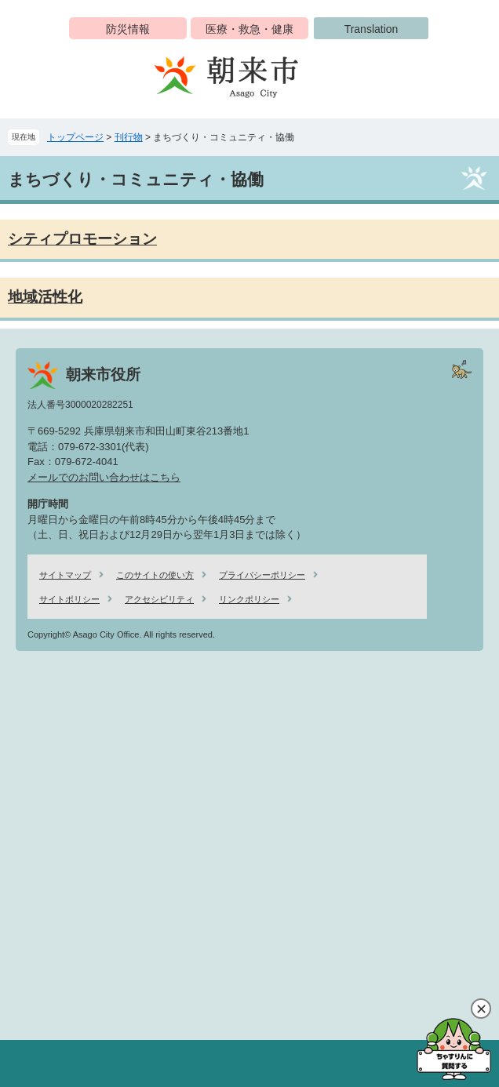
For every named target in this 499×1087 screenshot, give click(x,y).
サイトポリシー (69, 599)
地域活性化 (45, 297)
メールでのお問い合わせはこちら (103, 477)
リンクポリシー (249, 599)
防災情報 (128, 29)
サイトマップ (65, 575)
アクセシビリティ (159, 599)
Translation (371, 29)
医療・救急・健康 (249, 29)
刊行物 (129, 137)
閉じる (481, 1008)
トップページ (75, 137)
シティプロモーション (82, 239)
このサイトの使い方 (155, 575)
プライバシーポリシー (262, 575)
